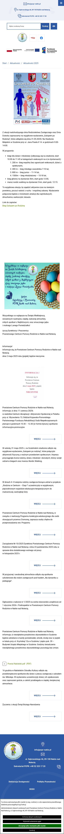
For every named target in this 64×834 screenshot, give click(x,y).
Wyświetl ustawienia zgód (32, 821)
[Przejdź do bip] (33, 38)
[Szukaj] (45, 26)
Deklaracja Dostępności (19, 782)
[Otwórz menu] (61, 3)
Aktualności (15, 63)
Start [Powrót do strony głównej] (4, 63)
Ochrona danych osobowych (32, 817)
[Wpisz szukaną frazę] (24, 26)
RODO (32, 789)
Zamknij (32, 830)
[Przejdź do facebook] (41, 38)
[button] (32, 124)
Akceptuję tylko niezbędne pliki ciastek (32, 826)
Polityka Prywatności (46, 782)
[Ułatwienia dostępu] (54, 26)
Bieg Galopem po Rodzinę (13, 206)
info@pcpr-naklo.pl (34, 4)
